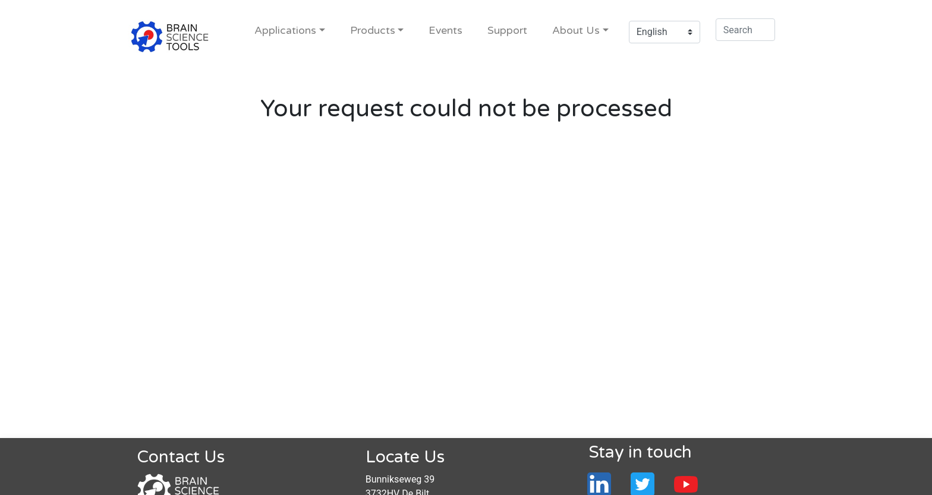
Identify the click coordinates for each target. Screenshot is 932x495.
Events (445, 30)
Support (507, 30)
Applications (285, 30)
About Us (576, 30)
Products (372, 30)
